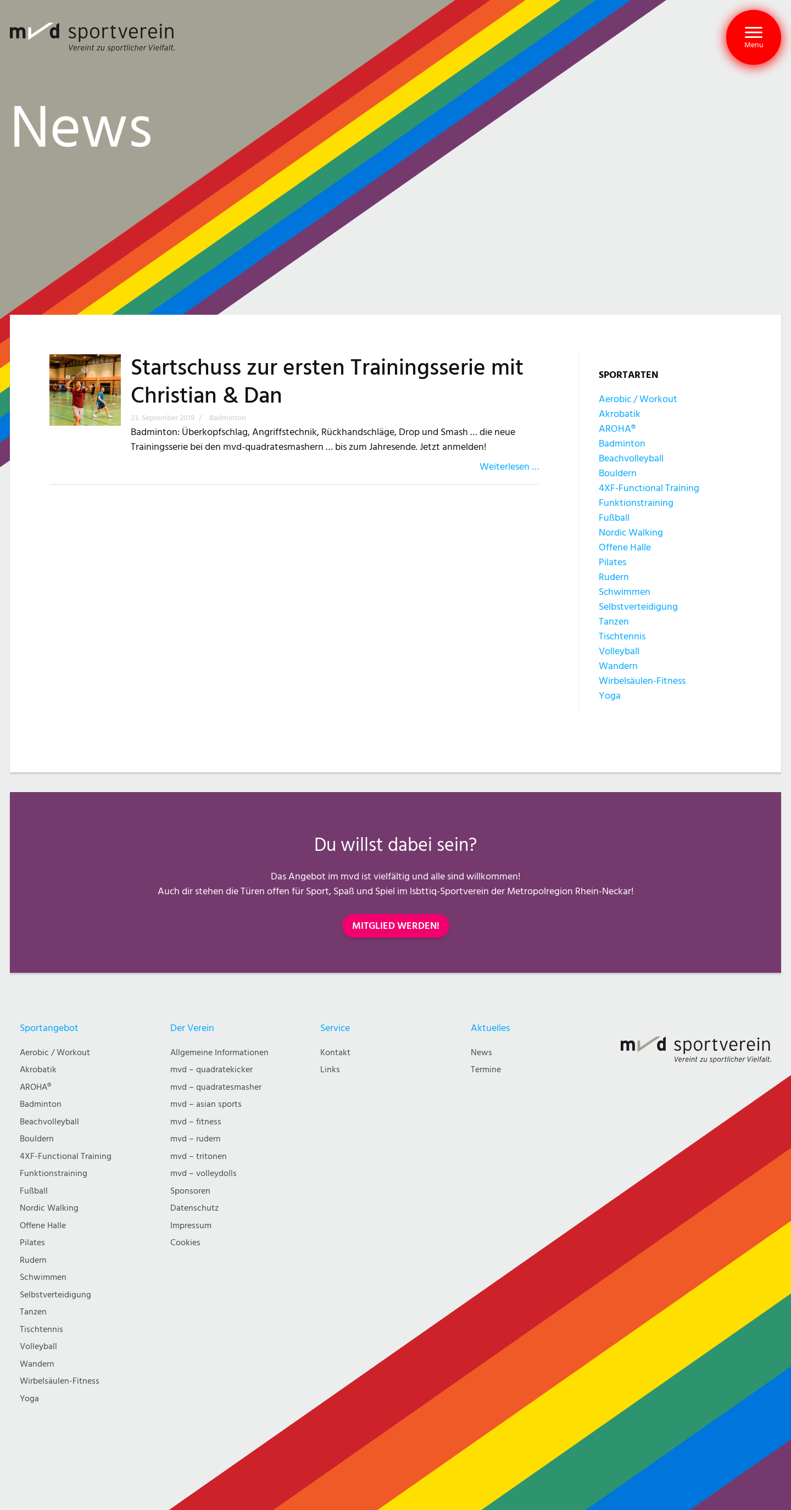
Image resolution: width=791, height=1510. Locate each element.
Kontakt (335, 1052)
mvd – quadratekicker (211, 1070)
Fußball (614, 518)
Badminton (622, 443)
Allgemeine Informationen (219, 1052)
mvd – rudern (195, 1139)
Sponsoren (190, 1191)
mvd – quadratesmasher (215, 1087)
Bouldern (618, 473)
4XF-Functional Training (649, 488)
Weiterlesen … (509, 466)
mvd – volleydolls (203, 1173)
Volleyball (619, 651)
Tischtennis (622, 636)
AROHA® (617, 429)
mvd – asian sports (206, 1104)
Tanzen (614, 621)
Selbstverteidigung (638, 607)
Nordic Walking (631, 532)
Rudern (614, 577)
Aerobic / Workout (638, 399)
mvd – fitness (195, 1122)
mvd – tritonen (198, 1156)
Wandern (618, 666)
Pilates (612, 562)
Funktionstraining (636, 503)
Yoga (610, 696)
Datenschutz (194, 1208)
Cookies (185, 1243)
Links (330, 1070)
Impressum (190, 1226)
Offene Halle (625, 547)
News (481, 1052)
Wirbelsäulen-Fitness (642, 681)
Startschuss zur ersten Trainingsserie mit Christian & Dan (327, 382)
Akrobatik (619, 414)
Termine (486, 1070)
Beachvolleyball (631, 458)
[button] (753, 37)
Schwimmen (624, 592)
